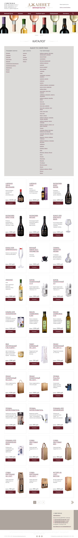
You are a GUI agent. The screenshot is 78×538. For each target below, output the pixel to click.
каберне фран (43, 89)
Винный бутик (8, 13)
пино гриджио (43, 69)
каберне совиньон (44, 63)
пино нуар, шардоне (44, 105)
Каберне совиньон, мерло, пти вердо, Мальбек (47, 125)
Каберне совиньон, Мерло (46, 169)
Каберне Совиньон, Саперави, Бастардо (47, 141)
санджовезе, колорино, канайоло (45, 76)
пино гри (42, 101)
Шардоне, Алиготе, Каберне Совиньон (46, 138)
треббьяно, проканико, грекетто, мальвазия (47, 95)
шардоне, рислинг (44, 78)
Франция (8, 61)
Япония (8, 69)
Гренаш (41, 128)
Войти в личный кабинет (64, 7)
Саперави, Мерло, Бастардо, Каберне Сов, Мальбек (46, 131)
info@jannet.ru (56, 515)
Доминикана (9, 67)
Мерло (41, 173)
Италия (7, 71)
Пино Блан (42, 158)
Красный (25, 59)
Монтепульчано (43, 164)
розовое (25, 57)
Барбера (42, 146)
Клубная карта (40, 13)
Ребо (41, 150)
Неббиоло (42, 144)
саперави (42, 71)
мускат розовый (43, 67)
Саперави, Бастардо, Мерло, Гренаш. (46, 134)
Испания (8, 53)
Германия (8, 55)
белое (24, 55)
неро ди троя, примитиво (45, 87)
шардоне (42, 65)
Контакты (66, 13)
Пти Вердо (42, 162)
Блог (29, 13)
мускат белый (43, 56)
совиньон (42, 80)
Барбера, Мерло (43, 148)
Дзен (42, 536)
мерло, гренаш (43, 115)
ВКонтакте (37, 536)
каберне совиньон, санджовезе (47, 85)
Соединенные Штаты (11, 65)
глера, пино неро (44, 111)
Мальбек (42, 160)
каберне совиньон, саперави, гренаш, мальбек (46, 118)
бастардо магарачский (45, 61)
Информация (54, 13)
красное (25, 53)
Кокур (41, 154)
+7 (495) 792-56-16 (9, 3)
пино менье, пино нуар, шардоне (45, 92)
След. (72, 502)
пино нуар (42, 113)
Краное (24, 61)
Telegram (39, 536)
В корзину (10, 203)
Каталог (20, 13)
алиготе (41, 83)
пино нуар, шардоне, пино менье (46, 108)
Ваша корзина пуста (63, 4)
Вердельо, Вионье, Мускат (46, 152)
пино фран (42, 103)
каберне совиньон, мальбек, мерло (46, 99)
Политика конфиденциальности (19, 536)
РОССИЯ (8, 57)
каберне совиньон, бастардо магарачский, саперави (46, 54)
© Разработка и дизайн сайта (57, 536)
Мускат (41, 167)
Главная (36, 35)
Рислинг (42, 156)
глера (41, 73)
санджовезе (42, 58)
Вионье (41, 171)
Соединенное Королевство (12, 63)
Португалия (8, 59)
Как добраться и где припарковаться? (62, 526)
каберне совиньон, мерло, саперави (46, 122)
